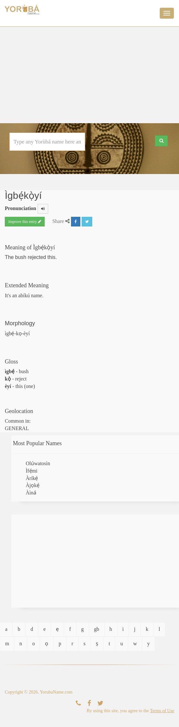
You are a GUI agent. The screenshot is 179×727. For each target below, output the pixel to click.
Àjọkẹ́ (33, 485)
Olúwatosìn (38, 463)
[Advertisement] (89, 75)
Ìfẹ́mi (32, 471)
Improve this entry (24, 221)
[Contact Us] (78, 703)
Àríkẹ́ (32, 478)
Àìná (31, 492)
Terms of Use (162, 710)
